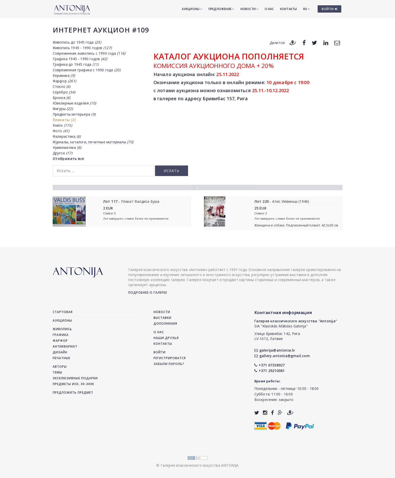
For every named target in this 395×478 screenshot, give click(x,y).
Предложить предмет (73, 392)
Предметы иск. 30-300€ (73, 384)
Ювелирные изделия (74, 103)
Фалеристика (67, 136)
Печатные (61, 358)
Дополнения (165, 323)
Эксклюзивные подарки (75, 378)
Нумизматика (67, 147)
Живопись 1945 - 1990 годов (82, 47)
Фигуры (63, 108)
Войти (160, 352)
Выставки (162, 318)
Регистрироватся (170, 358)
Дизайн (60, 352)
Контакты (288, 9)
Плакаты (64, 119)
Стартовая (63, 312)
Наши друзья (166, 338)
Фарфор (64, 81)
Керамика (64, 75)
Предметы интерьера (74, 114)
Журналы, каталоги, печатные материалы (93, 142)
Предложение (221, 9)
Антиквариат (65, 346)
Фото (61, 130)
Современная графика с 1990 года (86, 69)
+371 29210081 (269, 370)
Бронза (62, 97)
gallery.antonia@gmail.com (282, 355)
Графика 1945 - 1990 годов (80, 58)
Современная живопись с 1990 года (89, 53)
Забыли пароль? (169, 364)
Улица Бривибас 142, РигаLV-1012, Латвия (277, 336)
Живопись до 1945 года (77, 42)
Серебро (64, 92)
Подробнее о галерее (147, 292)
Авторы (60, 366)
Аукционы (192, 9)
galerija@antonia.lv (274, 350)
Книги (62, 125)
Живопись (62, 329)
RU (306, 9)
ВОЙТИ (330, 9)
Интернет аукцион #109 (101, 30)
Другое (62, 153)
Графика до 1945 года (76, 64)
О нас (269, 9)
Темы (57, 372)
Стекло (62, 86)
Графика (61, 335)
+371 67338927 (269, 365)
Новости (249, 9)
